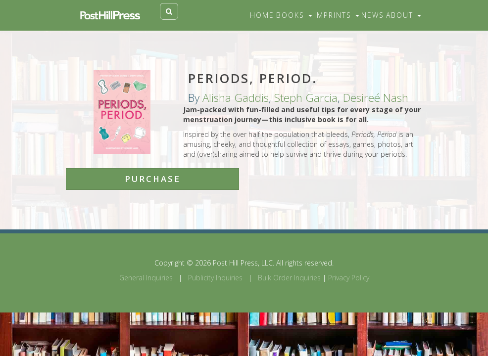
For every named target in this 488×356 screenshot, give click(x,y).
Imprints (336, 15)
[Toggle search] (169, 11)
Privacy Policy (348, 277)
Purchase (153, 178)
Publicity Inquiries (215, 277)
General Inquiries (146, 277)
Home (262, 15)
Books (294, 15)
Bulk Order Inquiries (289, 277)
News (372, 15)
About (403, 15)
